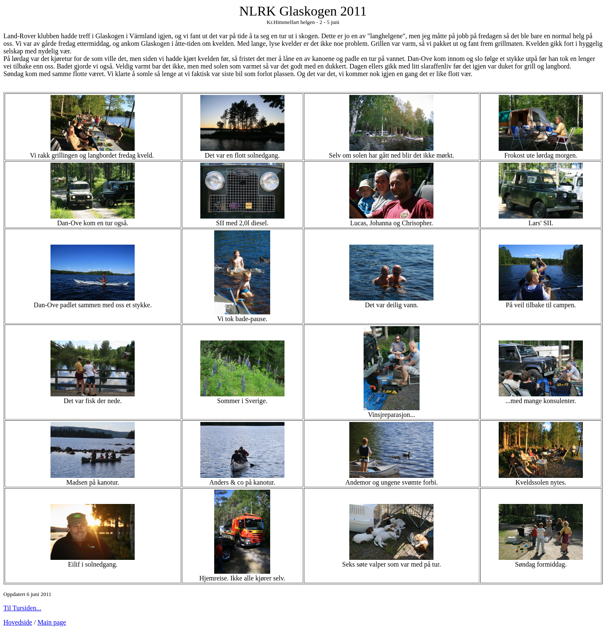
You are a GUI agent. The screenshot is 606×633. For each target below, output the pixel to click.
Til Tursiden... (22, 608)
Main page (51, 622)
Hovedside (17, 622)
